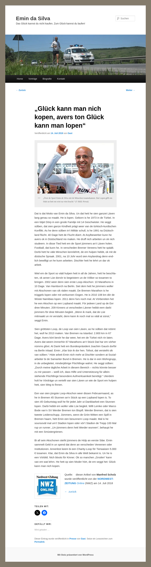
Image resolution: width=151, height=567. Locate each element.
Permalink (40, 542)
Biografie (47, 78)
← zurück (70, 491)
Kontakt (61, 78)
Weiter (130, 90)
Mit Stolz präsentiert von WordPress (76, 555)
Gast (70, 133)
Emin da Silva (33, 18)
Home (20, 78)
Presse (72, 538)
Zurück (21, 90)
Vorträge (32, 78)
